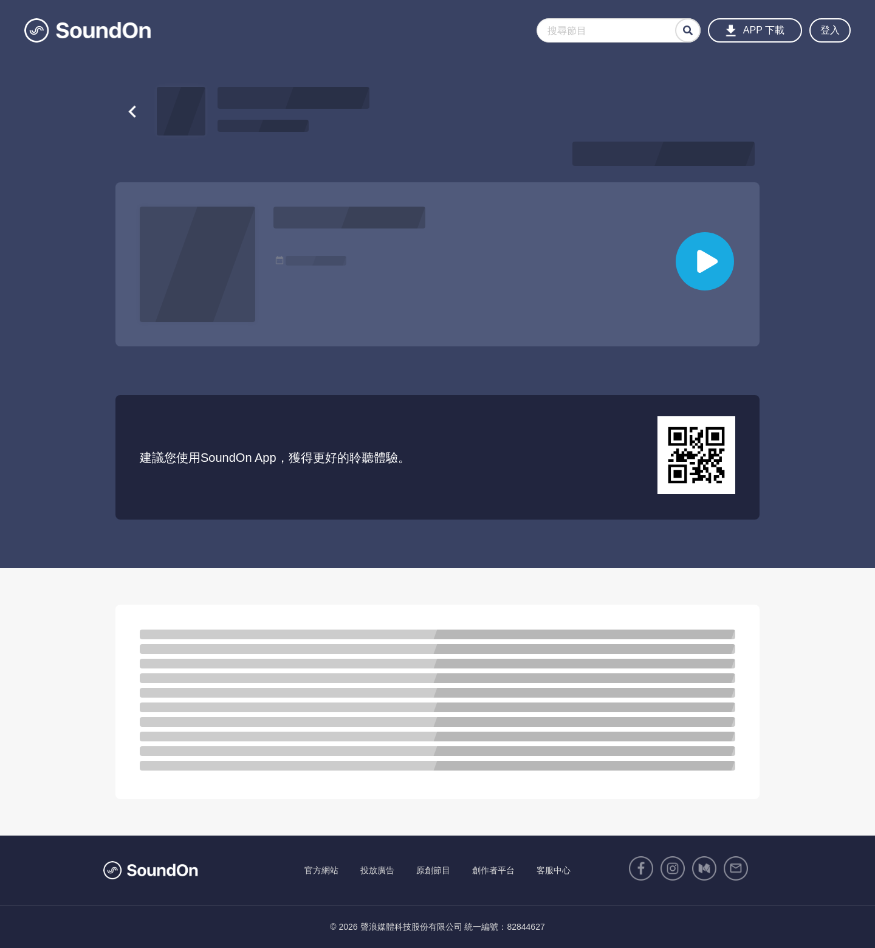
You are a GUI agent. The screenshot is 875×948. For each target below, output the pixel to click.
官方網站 (321, 870)
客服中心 (554, 870)
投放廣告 (377, 870)
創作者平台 (493, 870)
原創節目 (433, 870)
